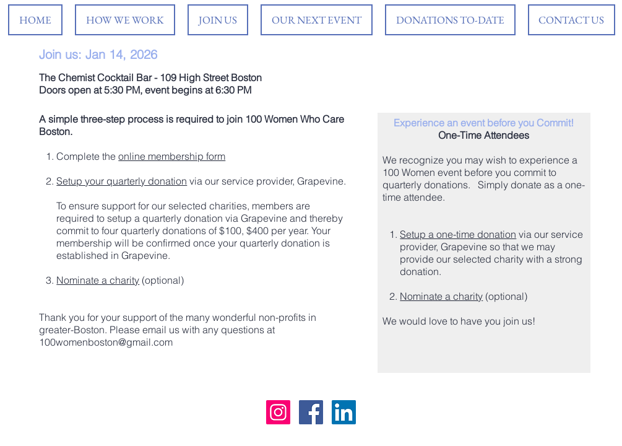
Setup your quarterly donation (121, 181)
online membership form (171, 156)
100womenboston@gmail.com (106, 342)
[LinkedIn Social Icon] (344, 412)
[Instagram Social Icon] (278, 412)
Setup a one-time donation (458, 234)
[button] (317, 19)
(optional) (161, 280)
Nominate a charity (97, 280)
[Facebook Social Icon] (311, 412)
